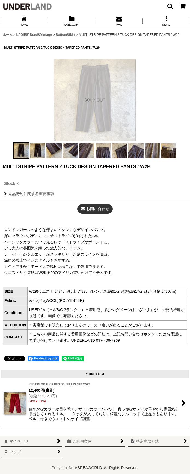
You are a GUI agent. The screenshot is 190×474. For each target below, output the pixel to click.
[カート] (182, 6)
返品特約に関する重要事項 (29, 194)
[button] (170, 6)
